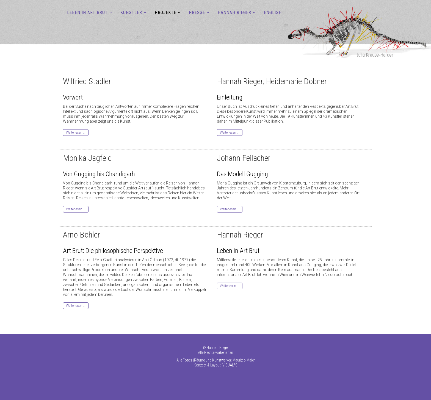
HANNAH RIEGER (234, 12)
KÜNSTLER (131, 12)
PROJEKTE (165, 12)
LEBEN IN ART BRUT (87, 12)
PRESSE (197, 12)
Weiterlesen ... (75, 132)
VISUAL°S (229, 365)
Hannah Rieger (218, 347)
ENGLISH (273, 12)
